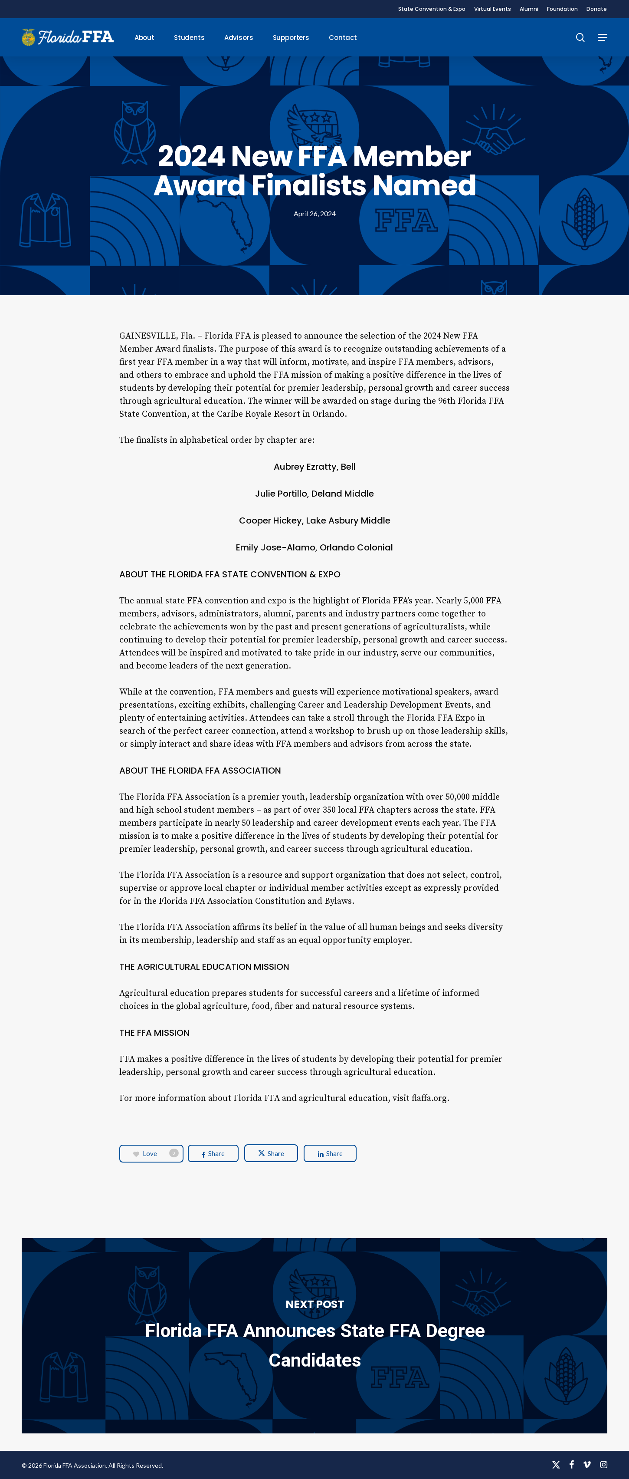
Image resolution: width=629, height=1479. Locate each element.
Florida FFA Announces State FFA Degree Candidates (314, 1335)
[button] (602, 37)
